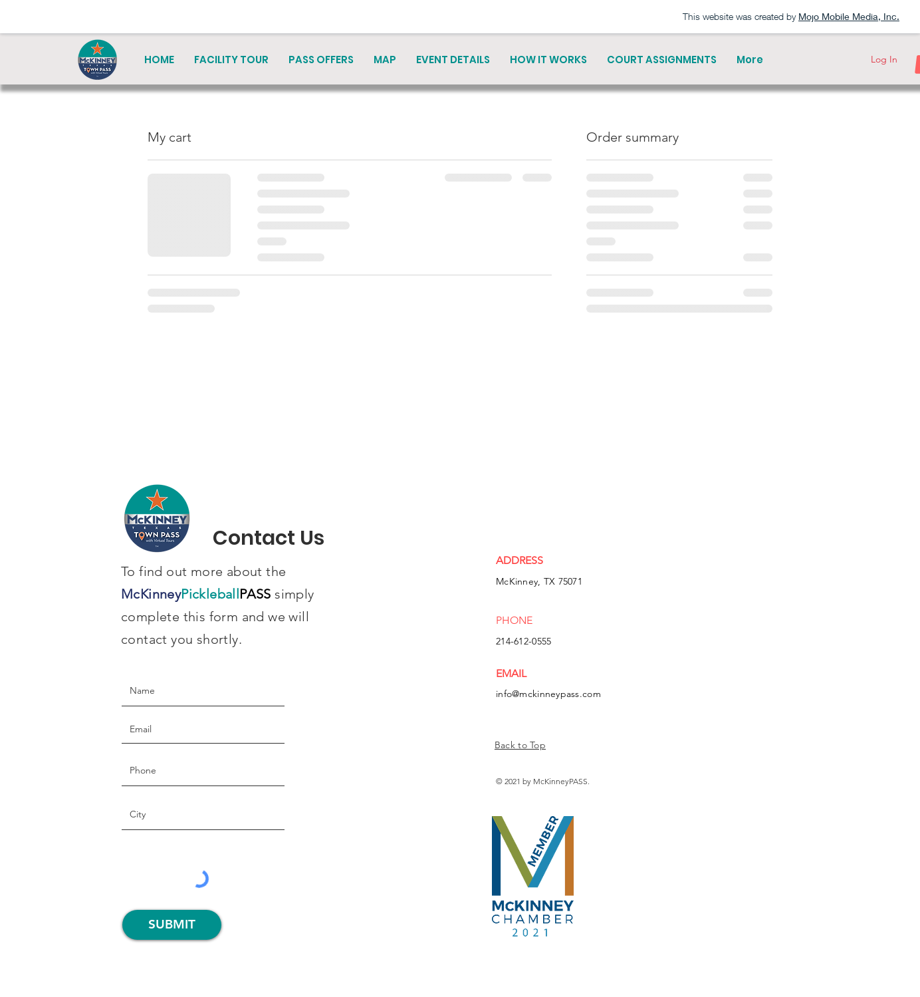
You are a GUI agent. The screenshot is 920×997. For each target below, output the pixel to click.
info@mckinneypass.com (548, 694)
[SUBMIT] (171, 925)
